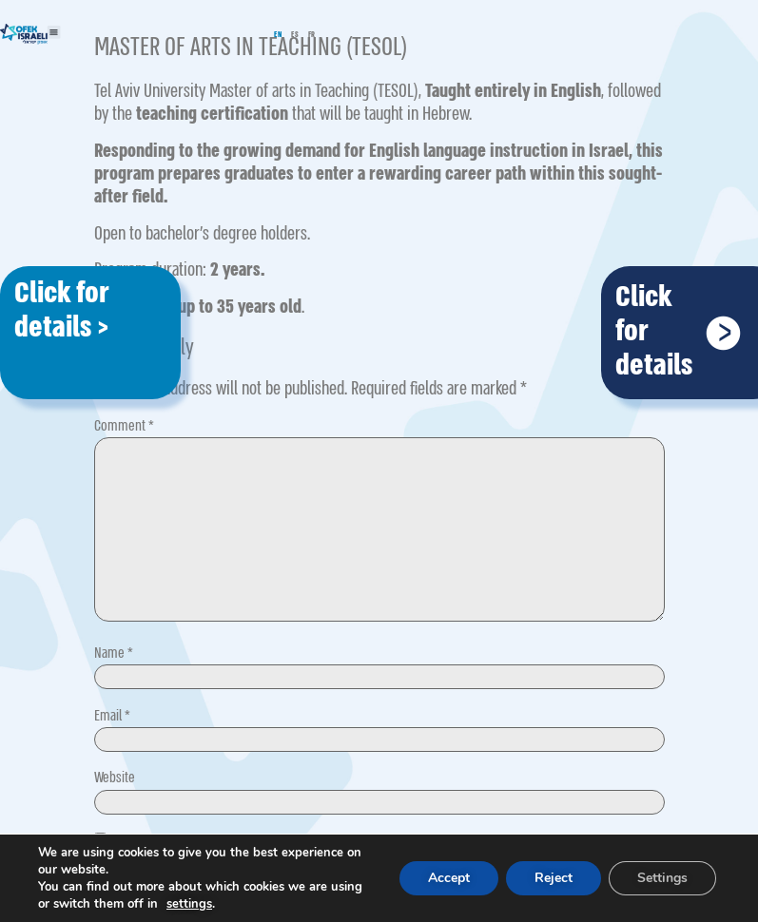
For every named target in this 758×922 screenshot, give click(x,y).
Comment (124, 425)
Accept (449, 878)
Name (113, 653)
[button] (54, 32)
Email (112, 715)
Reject (553, 878)
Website (114, 777)
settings (189, 903)
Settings (662, 878)
